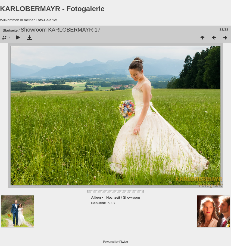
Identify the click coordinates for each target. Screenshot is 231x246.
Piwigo (123, 241)
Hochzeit (113, 197)
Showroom (131, 197)
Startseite (10, 30)
